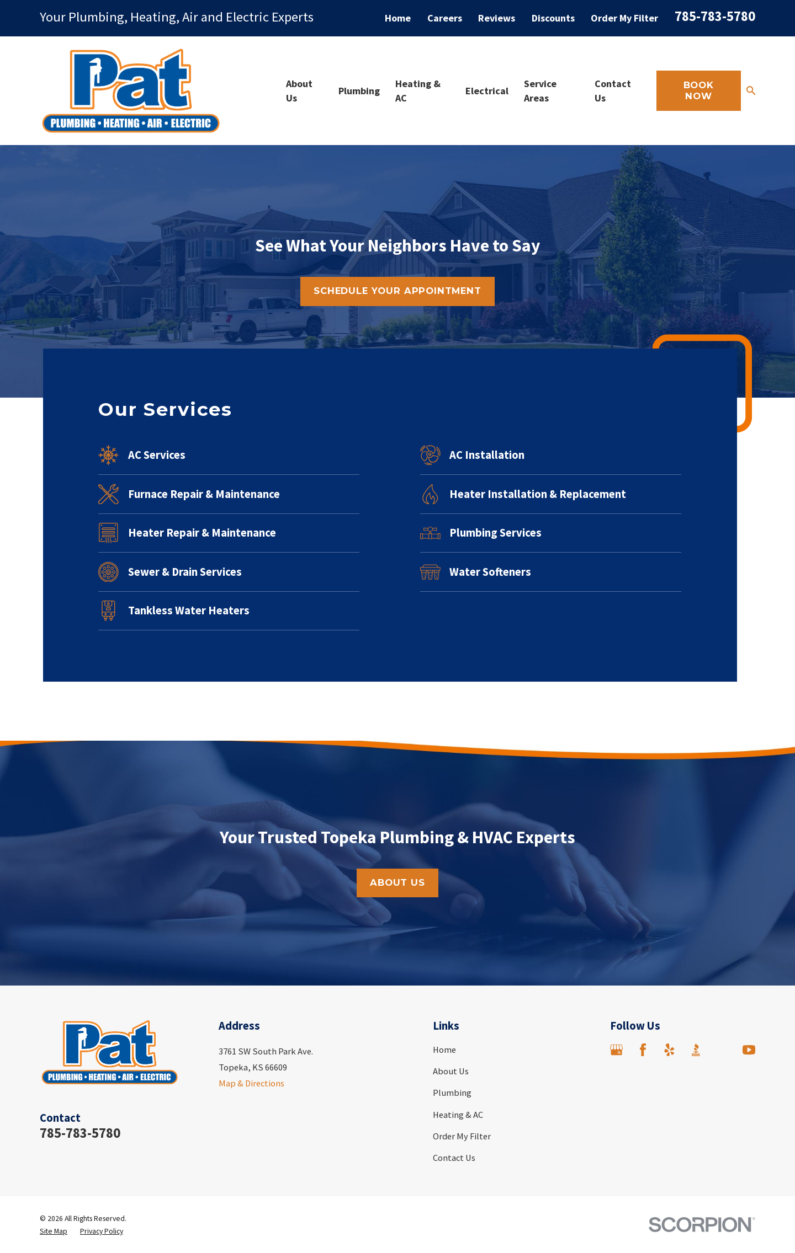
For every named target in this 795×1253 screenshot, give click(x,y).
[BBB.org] (696, 1049)
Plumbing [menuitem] (359, 90)
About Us (451, 1071)
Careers (444, 18)
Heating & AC (458, 1114)
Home (398, 18)
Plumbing (452, 1092)
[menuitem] (53, 1231)
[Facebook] (643, 1049)
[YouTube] (749, 1049)
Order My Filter (624, 18)
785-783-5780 (715, 16)
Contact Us (454, 1157)
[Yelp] (669, 1049)
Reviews (496, 18)
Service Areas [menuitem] (540, 90)
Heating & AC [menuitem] (418, 90)
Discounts (553, 18)
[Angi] (722, 1049)
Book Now (698, 90)
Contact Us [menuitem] (613, 90)
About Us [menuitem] (299, 90)
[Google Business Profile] (616, 1049)
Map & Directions (251, 1083)
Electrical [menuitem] (486, 90)
